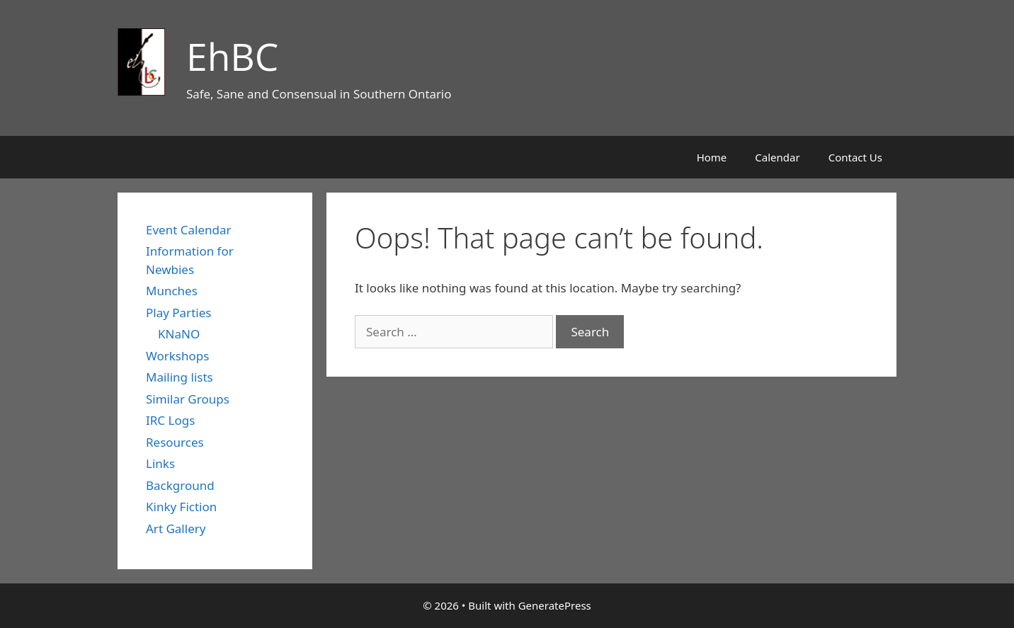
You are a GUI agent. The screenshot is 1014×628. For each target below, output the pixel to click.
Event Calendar (189, 230)
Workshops (177, 356)
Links (160, 463)
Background (180, 485)
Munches (172, 290)
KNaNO (179, 334)
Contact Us (855, 157)
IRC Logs (170, 420)
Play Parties (178, 312)
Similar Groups (187, 399)
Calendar (777, 157)
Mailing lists (179, 377)
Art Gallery (175, 528)
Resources (175, 442)
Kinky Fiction (181, 506)
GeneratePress (554, 605)
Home (712, 157)
